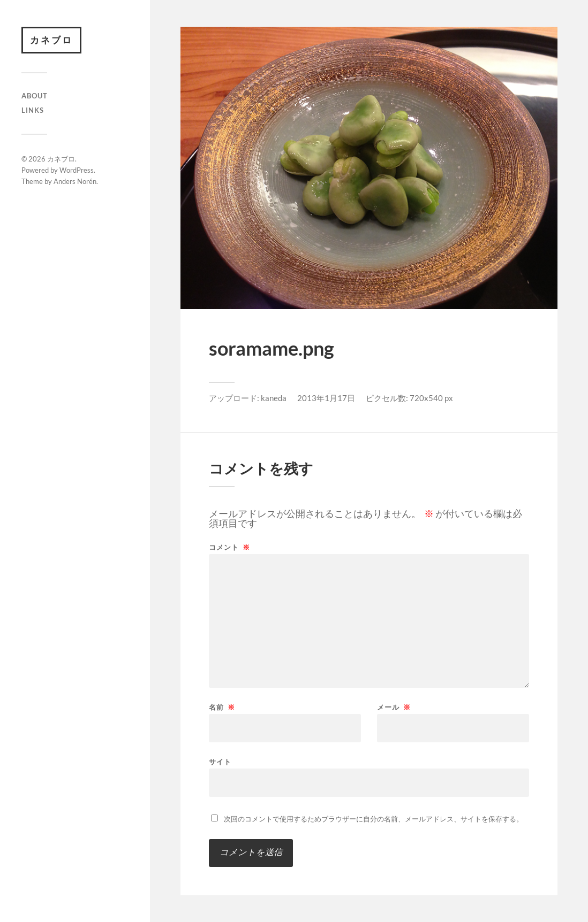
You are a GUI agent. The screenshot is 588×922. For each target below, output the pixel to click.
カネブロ (51, 39)
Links (32, 110)
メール (394, 707)
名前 (222, 707)
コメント (229, 547)
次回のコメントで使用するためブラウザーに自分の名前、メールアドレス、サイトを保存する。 (373, 819)
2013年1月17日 (326, 398)
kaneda (274, 398)
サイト (220, 761)
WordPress (76, 170)
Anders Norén (75, 181)
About (34, 95)
